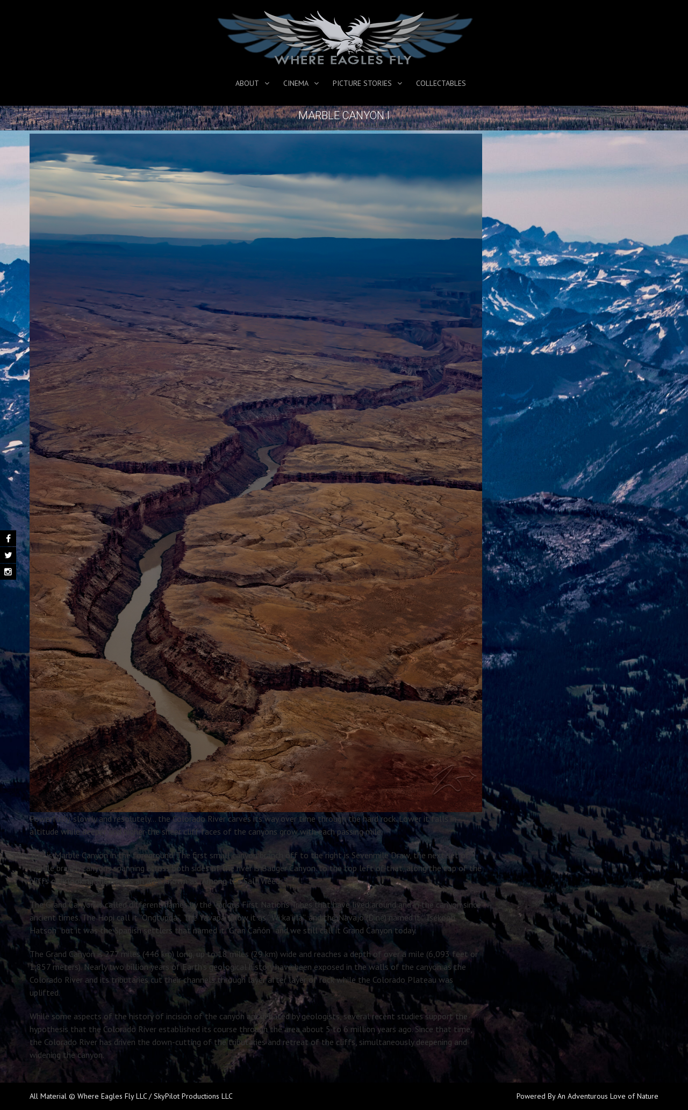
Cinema (296, 83)
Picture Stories (362, 83)
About (247, 83)
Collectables (441, 83)
